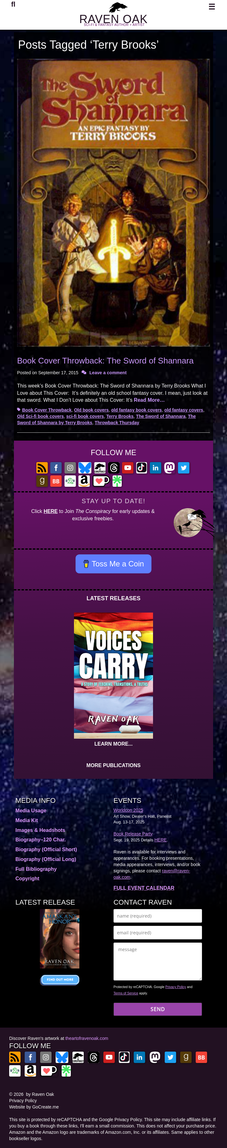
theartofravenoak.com (86, 1038)
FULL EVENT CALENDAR (144, 888)
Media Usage (30, 810)
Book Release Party (133, 833)
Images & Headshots (40, 830)
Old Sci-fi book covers (40, 416)
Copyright (27, 878)
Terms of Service (126, 993)
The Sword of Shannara (160, 416)
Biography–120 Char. (40, 839)
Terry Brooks (119, 416)
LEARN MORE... (114, 744)
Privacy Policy (175, 987)
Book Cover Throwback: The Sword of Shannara (105, 360)
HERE (51, 511)
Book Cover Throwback (46, 409)
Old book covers (91, 409)
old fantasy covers (183, 409)
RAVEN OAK (113, 19)
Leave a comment (108, 372)
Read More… (149, 400)
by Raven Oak (40, 1094)
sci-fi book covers (85, 416)
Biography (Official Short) (46, 849)
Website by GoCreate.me (34, 1106)
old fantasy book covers (136, 409)
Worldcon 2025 (128, 810)
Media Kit (26, 820)
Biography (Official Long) (45, 859)
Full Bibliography (36, 869)
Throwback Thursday (117, 422)
